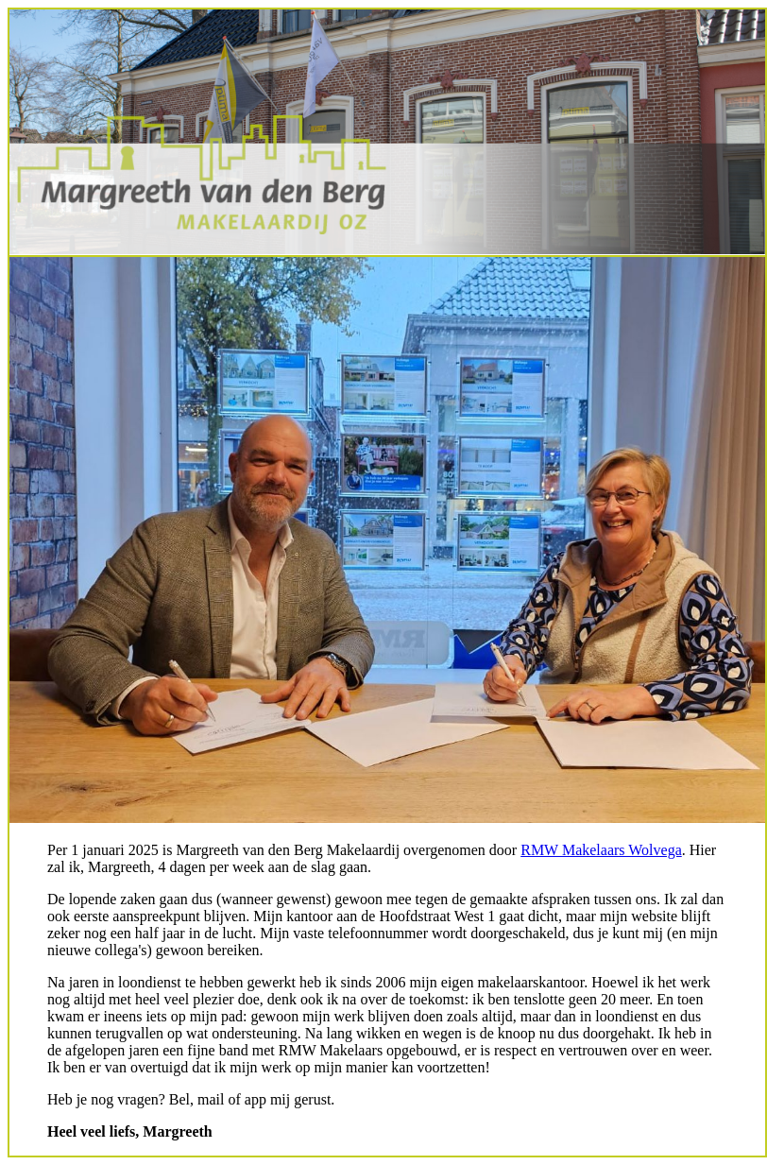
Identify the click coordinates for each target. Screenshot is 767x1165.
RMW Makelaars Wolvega (601, 850)
